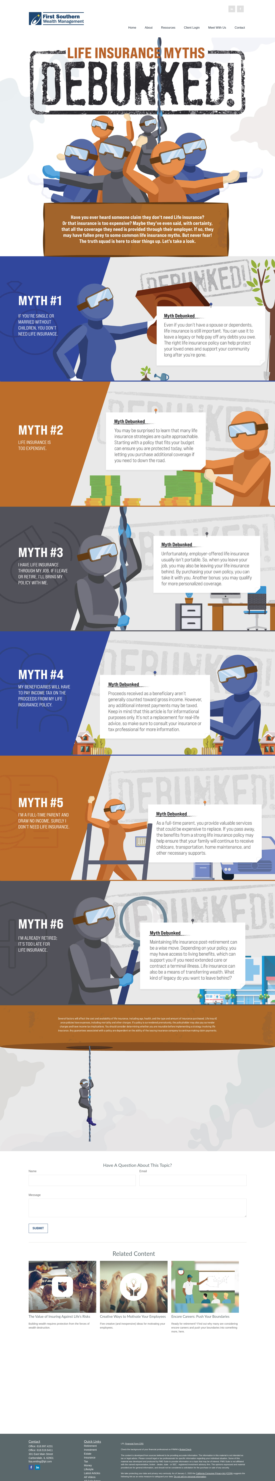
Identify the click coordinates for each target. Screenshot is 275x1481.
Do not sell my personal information (190, 1476)
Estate (87, 1453)
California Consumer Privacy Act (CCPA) (214, 1473)
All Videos (90, 1477)
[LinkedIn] (231, 9)
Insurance (89, 1457)
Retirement (90, 1445)
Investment (90, 1449)
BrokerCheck (185, 1449)
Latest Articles (92, 1473)
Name (33, 1171)
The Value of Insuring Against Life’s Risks (59, 1316)
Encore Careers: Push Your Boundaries (200, 1316)
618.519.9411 (45, 1450)
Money (88, 1465)
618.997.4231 (45, 1446)
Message (35, 1195)
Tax (86, 1461)
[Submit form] (38, 1228)
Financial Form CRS (134, 1444)
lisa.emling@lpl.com (40, 1461)
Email (143, 1171)
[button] (132, 27)
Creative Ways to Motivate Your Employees (133, 1316)
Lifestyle (88, 1469)
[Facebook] (240, 9)
